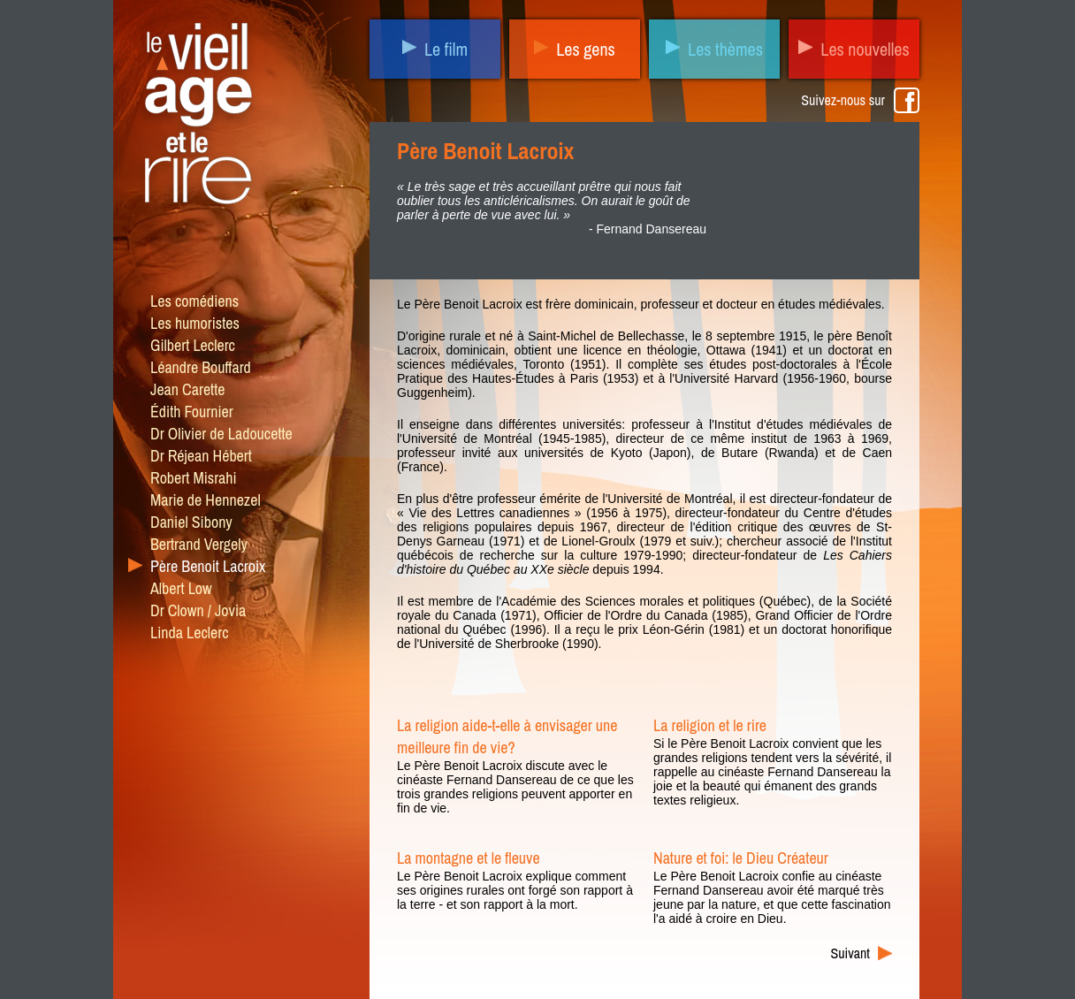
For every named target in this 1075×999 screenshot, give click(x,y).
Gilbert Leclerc (192, 345)
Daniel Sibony (191, 522)
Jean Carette (187, 389)
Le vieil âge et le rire (196, 118)
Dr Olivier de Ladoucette (221, 434)
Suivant (851, 953)
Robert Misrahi (193, 478)
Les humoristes (195, 323)
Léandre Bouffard (200, 367)
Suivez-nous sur (843, 100)
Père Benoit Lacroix (207, 566)
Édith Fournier (191, 411)
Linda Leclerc (189, 633)
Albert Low (181, 588)
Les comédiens (194, 301)
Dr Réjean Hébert (201, 456)
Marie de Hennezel (205, 500)
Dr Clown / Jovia (198, 610)
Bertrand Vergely (199, 544)
